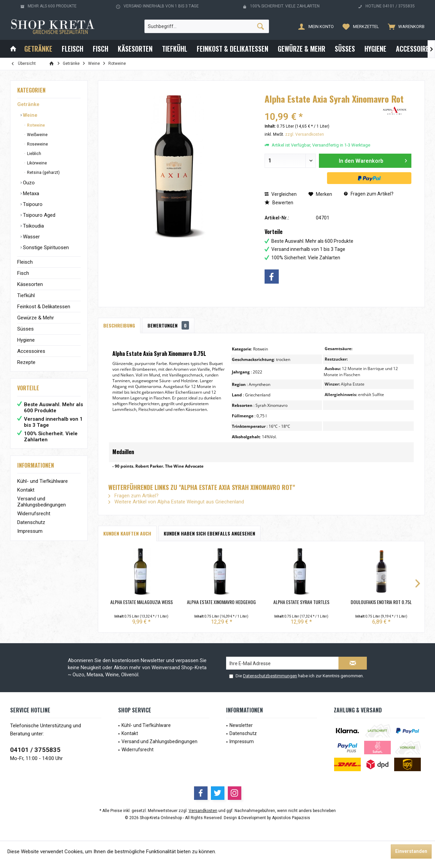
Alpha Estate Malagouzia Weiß (141, 602)
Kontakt (25, 490)
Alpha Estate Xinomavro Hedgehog (221, 602)
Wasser (31, 237)
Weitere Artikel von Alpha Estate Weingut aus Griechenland (176, 502)
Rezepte (26, 362)
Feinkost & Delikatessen (43, 307)
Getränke (28, 104)
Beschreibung (119, 325)
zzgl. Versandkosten (304, 134)
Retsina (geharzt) (43, 172)
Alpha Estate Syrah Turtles (301, 602)
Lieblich (33, 153)
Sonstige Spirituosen (45, 247)
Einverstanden (411, 851)
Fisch (23, 273)
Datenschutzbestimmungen (270, 675)
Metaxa (30, 193)
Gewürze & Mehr (35, 318)
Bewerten (279, 202)
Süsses (25, 329)
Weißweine (37, 134)
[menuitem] (404, 26)
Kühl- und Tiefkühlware (42, 481)
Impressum (30, 531)
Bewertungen (168, 325)
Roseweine (37, 144)
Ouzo (28, 183)
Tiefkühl (26, 295)
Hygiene (26, 340)
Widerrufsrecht (33, 514)
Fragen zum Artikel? (368, 194)
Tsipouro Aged (38, 215)
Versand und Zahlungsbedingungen (41, 502)
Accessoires (31, 351)
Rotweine (35, 125)
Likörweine (36, 163)
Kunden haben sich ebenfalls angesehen (209, 533)
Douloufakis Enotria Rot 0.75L (381, 602)
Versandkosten (203, 810)
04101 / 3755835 (35, 750)
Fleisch (25, 262)
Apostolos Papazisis (291, 817)
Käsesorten (30, 284)
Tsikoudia (33, 226)
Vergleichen (281, 194)
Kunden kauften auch (127, 533)
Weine (29, 115)
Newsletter (241, 725)
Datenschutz (31, 522)
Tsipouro (32, 204)
